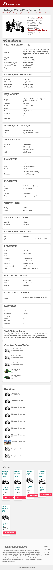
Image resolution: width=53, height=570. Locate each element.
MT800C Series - (5, 525)
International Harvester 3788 (18, 421)
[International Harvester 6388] (7, 429)
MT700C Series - (17, 489)
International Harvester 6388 (18, 428)
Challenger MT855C (16, 349)
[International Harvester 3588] (7, 415)
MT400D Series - (29, 487)
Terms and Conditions (46, 553)
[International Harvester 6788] (7, 442)
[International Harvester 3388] (7, 408)
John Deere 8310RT (15, 369)
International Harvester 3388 (18, 407)
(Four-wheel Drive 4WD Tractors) (4, 474)
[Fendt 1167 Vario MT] (7, 357)
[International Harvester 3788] (7, 422)
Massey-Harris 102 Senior (17, 400)
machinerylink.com (31, 567)
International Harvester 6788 (18, 441)
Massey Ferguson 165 (16, 456)
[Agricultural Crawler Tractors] (17, 350)
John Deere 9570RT (16, 375)
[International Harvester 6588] (7, 436)
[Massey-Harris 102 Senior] (7, 401)
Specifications (9, 497)
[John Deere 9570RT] (7, 377)
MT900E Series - (5, 489)
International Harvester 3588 (18, 414)
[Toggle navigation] (50, 3)
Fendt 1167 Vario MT (16, 356)
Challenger (41, 18)
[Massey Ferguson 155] (7, 449)
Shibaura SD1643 (15, 393)
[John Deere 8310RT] (7, 371)
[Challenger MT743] (7, 364)
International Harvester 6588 (18, 435)
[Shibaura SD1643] (7, 394)
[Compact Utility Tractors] (16, 394)
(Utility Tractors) (28, 474)
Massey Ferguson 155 (16, 449)
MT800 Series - (42, 488)
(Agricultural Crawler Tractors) (17, 474)
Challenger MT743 (15, 363)
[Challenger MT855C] (7, 350)
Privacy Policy (47, 550)
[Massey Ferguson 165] (7, 456)
